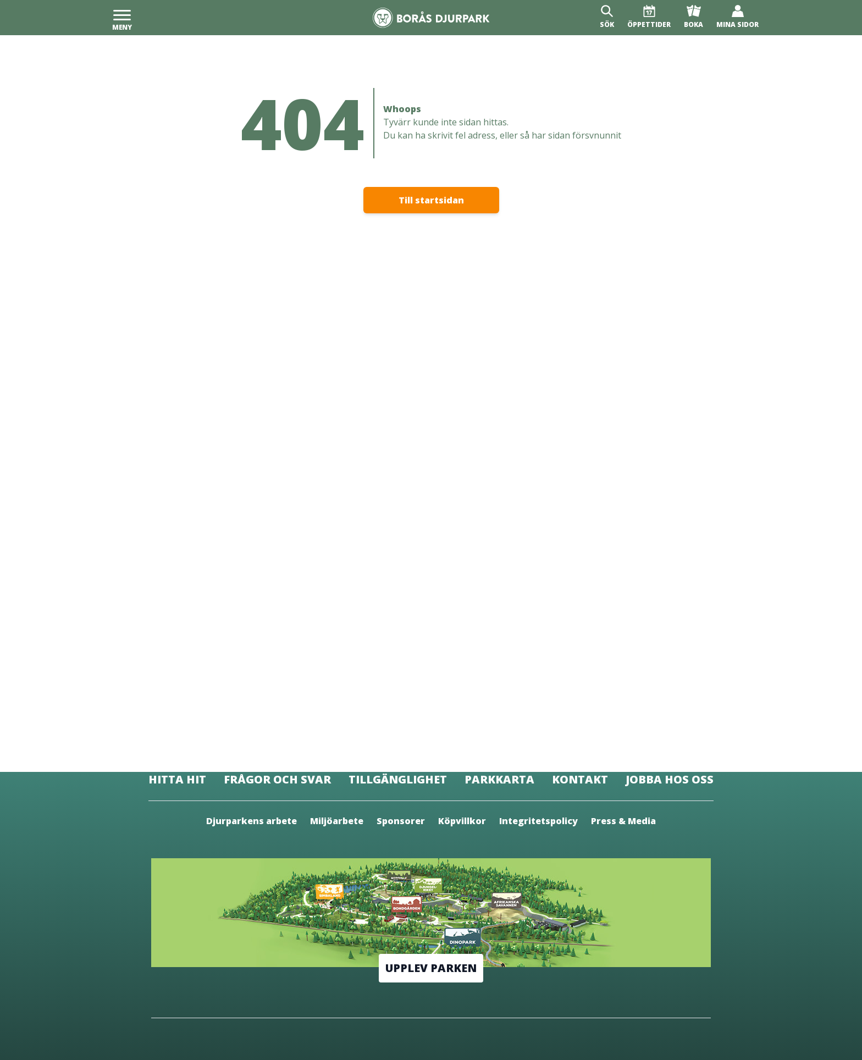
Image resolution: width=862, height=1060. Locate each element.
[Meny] (122, 17)
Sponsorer (401, 821)
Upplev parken (431, 967)
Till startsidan (431, 200)
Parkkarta (499, 779)
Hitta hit (177, 779)
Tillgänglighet (398, 779)
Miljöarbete (336, 821)
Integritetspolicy (538, 821)
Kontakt (580, 779)
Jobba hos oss (670, 779)
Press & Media (623, 821)
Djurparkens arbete (251, 821)
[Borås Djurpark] (431, 18)
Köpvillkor (462, 821)
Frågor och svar (277, 779)
